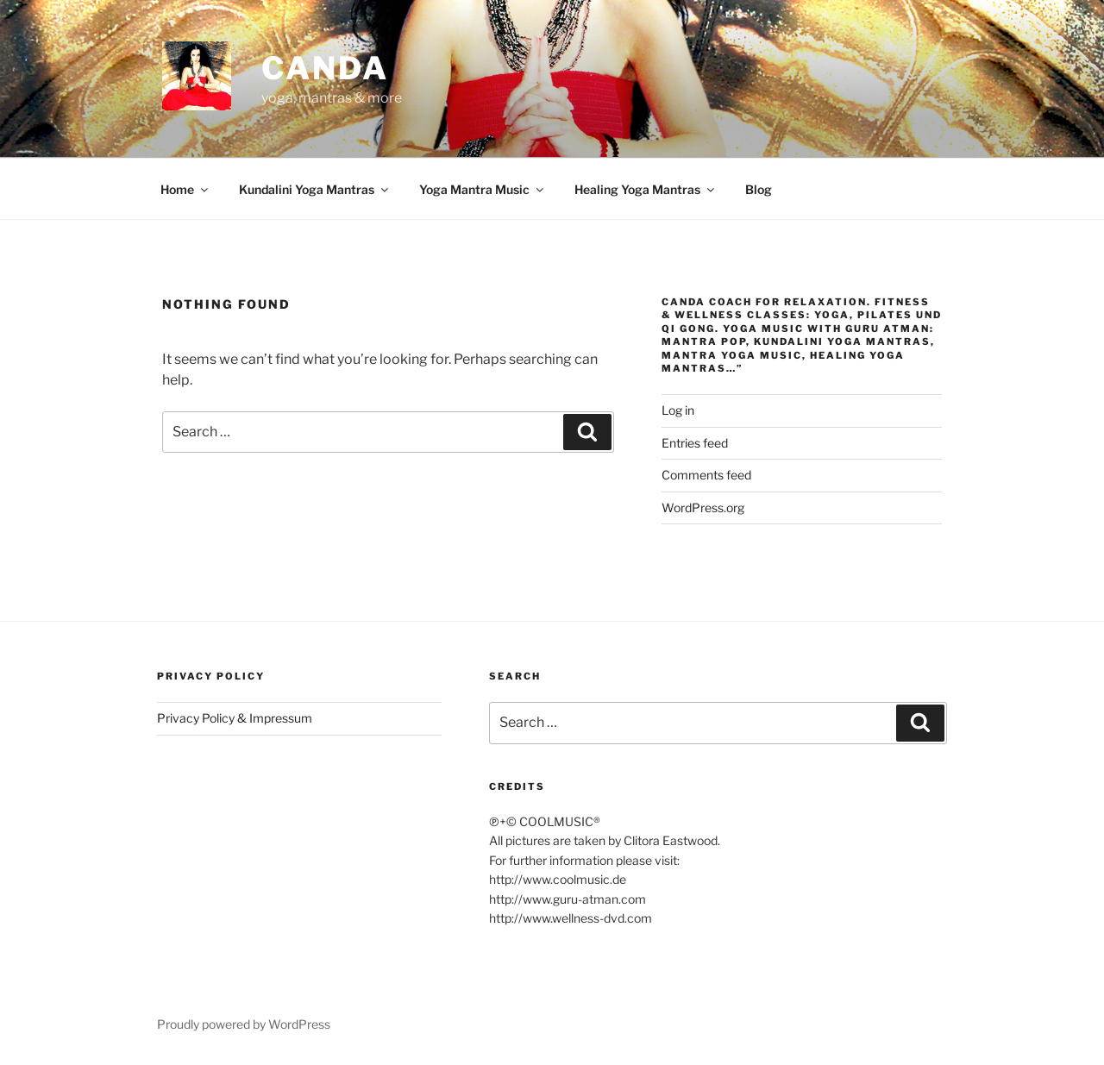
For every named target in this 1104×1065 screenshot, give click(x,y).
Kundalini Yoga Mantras (315, 189)
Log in (678, 410)
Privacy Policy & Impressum (234, 718)
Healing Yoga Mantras (645, 189)
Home (185, 189)
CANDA (324, 68)
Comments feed (706, 474)
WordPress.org (703, 507)
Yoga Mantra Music (482, 189)
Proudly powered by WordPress (243, 1024)
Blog (758, 189)
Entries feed (695, 442)
